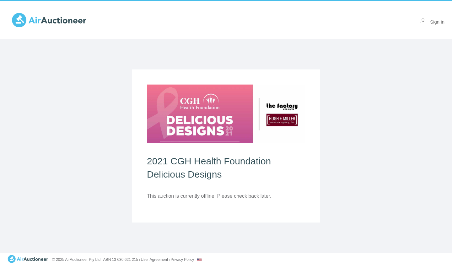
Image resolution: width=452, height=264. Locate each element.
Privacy (182, 259)
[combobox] (199, 259)
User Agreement (154, 259)
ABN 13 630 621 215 (120, 259)
